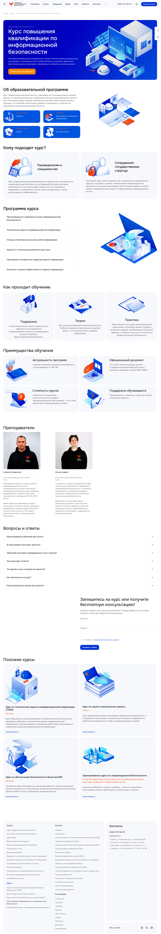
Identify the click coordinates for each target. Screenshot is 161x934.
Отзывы (58, 917)
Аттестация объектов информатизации (21, 834)
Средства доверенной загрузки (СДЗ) (69, 856)
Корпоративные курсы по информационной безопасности (115, 775)
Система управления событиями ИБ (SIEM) (71, 867)
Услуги (10, 825)
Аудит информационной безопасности (21, 830)
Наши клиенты (60, 914)
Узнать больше (13, 732)
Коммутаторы (60, 834)
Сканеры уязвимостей (63, 875)
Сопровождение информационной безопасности (25, 871)
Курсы (13, 13)
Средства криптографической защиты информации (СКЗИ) (77, 845)
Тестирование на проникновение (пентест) (23, 864)
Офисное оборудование (64, 886)
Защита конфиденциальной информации (22, 845)
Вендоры (58, 910)
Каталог (58, 825)
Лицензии (59, 903)
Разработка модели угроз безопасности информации (27, 860)
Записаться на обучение (22, 71)
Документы (59, 925)
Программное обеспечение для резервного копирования (76, 860)
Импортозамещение (14, 867)
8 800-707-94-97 (124, 4)
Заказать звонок (149, 4)
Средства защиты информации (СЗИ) (69, 849)
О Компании (60, 894)
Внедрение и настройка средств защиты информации (27, 856)
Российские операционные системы (68, 878)
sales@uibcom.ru (115, 836)
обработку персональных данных (106, 640)
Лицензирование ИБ (14, 852)
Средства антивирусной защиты (67, 841)
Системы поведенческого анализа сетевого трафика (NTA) (77, 871)
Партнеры (59, 906)
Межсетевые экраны (63, 852)
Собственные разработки (64, 890)
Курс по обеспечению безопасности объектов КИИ (34, 777)
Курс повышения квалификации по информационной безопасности (39, 13)
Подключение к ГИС (14, 849)
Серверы (58, 830)
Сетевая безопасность (15, 878)
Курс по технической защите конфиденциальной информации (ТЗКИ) (40, 708)
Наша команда (60, 929)
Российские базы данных (64, 882)
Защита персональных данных (18, 841)
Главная (5, 13)
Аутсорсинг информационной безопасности (23, 875)
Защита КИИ (11, 838)
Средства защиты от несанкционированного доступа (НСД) (77, 838)
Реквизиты (59, 921)
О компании (59, 899)
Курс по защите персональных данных (104, 706)
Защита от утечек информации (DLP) (68, 864)
